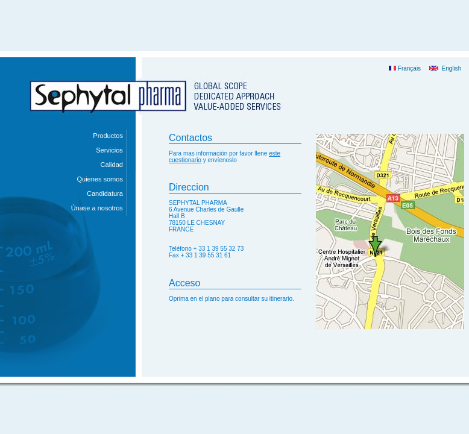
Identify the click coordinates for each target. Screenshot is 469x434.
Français (405, 68)
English (445, 68)
